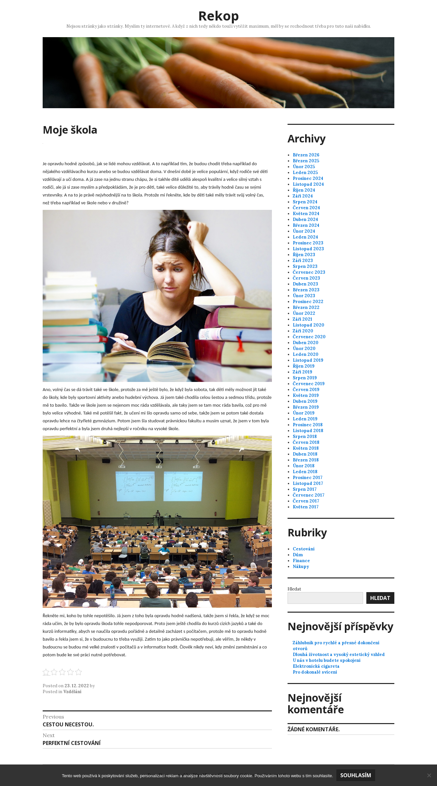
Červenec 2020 (309, 337)
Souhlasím (355, 775)
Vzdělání (72, 691)
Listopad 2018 (308, 430)
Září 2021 (302, 319)
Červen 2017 (306, 501)
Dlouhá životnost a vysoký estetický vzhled (339, 654)
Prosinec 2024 (308, 178)
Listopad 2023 (308, 249)
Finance (301, 560)
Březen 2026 (306, 155)
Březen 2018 (306, 460)
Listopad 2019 (308, 360)
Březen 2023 (306, 290)
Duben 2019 (305, 401)
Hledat (294, 589)
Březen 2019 (306, 407)
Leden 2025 (305, 172)
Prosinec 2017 (307, 477)
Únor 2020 (304, 348)
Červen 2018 (306, 442)
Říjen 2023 (304, 254)
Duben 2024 (305, 219)
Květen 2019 (306, 395)
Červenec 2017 (308, 495)
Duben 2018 (305, 454)
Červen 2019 (306, 389)
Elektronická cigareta (316, 666)
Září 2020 (303, 331)
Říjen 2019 (304, 366)
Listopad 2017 (308, 483)
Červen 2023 (306, 278)
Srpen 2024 (305, 202)
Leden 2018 (305, 471)
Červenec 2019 (309, 383)
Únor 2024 (304, 231)
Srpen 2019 (305, 378)
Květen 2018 (306, 448)
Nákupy (301, 566)
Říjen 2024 (304, 190)
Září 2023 (303, 260)
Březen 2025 (306, 161)
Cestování (304, 549)
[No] (429, 775)
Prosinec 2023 (308, 243)
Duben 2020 (305, 342)
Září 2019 (302, 372)
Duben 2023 (305, 284)
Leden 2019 (305, 419)
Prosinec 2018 (308, 425)
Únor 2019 (304, 413)
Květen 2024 (306, 213)
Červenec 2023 (309, 272)
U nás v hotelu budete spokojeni (326, 660)
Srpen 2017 (305, 489)
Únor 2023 (304, 295)
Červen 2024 (306, 208)
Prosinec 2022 (308, 301)
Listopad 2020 (308, 325)
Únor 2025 (304, 166)
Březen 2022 (306, 307)
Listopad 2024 (308, 184)
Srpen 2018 (305, 436)
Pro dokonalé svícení (315, 672)
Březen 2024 (306, 225)
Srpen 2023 (305, 266)
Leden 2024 (305, 237)
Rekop (218, 15)
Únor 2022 (304, 313)
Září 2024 (303, 196)
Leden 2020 (305, 354)
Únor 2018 (304, 466)
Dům (298, 555)
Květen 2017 (305, 507)
